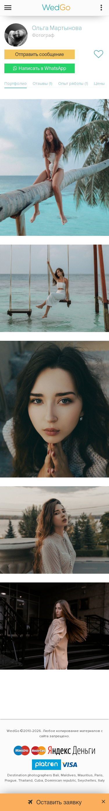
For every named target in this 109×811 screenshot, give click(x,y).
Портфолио (15, 83)
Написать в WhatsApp (39, 68)
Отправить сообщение (39, 55)
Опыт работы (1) (73, 83)
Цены (99, 83)
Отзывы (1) (42, 83)
